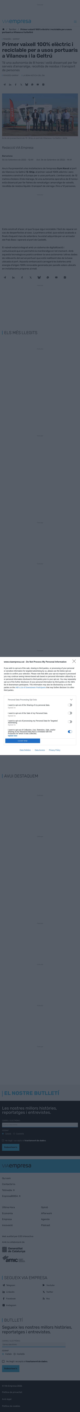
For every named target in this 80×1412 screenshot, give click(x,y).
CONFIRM (23, 741)
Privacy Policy (54, 750)
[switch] (70, 705)
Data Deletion (25, 750)
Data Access (40, 750)
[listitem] (40, 699)
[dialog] (40, 706)
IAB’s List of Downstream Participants (30, 687)
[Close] (74, 662)
